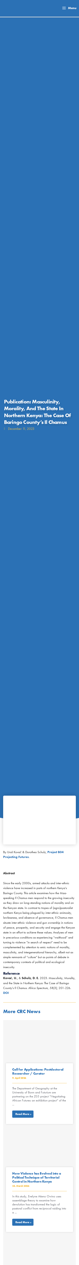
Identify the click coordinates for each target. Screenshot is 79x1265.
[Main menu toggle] (69, 8)
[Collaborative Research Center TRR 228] (15, 8)
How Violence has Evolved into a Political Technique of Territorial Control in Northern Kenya (36, 1177)
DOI (6, 993)
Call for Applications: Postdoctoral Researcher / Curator (37, 1071)
